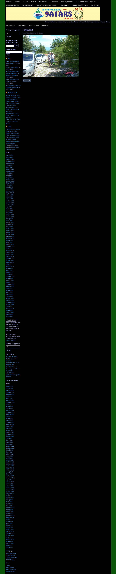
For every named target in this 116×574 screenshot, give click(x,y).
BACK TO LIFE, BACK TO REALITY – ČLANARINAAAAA (12, 365)
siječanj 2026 (10, 159)
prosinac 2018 (10, 246)
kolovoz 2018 (10, 250)
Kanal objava (10, 567)
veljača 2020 (10, 228)
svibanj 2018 (10, 252)
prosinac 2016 (10, 276)
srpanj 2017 (9, 268)
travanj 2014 (9, 314)
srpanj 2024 (9, 175)
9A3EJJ (41, 33)
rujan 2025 (9, 165)
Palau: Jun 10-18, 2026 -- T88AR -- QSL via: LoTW (13, 121)
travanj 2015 (9, 294)
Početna (8, 1)
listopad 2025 (10, 163)
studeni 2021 (10, 205)
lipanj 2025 (9, 167)
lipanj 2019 (9, 242)
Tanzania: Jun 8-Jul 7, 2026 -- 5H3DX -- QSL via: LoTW (12, 115)
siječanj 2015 (10, 300)
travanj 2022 (9, 197)
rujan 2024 (9, 173)
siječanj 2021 (10, 215)
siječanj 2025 (10, 169)
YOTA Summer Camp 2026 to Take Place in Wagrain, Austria (12, 73)
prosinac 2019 (10, 232)
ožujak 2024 (9, 177)
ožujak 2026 (9, 157)
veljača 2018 (10, 254)
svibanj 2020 (10, 222)
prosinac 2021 (10, 203)
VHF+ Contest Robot (12, 67)
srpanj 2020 (9, 219)
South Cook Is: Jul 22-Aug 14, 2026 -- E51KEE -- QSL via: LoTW (13, 103)
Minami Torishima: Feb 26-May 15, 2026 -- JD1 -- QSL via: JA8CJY (13, 97)
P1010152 (28, 30)
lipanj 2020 (9, 221)
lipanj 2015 (9, 292)
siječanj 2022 (10, 201)
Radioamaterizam (27, 5)
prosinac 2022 (10, 191)
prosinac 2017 (10, 258)
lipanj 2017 (9, 270)
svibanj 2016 (10, 280)
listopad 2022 (10, 193)
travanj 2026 (9, 155)
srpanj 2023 (9, 187)
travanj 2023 (9, 189)
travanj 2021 (9, 211)
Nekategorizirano (10, 25)
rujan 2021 (9, 207)
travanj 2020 (9, 224)
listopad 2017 (10, 262)
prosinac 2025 (10, 161)
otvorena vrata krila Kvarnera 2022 (46, 5)
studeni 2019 (10, 234)
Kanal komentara (11, 569)
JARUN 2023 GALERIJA (80, 5)
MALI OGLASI (65, 5)
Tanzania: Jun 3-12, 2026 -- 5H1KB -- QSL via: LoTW (12, 109)
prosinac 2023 (10, 181)
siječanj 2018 (10, 256)
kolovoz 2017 (10, 266)
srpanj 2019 (9, 240)
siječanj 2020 (10, 230)
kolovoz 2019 (10, 238)
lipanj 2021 (9, 209)
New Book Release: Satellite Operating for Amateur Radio (12, 147)
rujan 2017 (9, 264)
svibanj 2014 (10, 312)
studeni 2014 (10, 304)
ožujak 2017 (9, 274)
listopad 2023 (10, 183)
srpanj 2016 (9, 278)
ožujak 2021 (9, 213)
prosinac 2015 (10, 284)
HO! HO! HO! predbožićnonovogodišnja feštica (13, 374)
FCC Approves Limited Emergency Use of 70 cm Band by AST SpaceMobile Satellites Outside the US (12, 139)
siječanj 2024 (10, 179)
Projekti (25, 1)
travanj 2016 (9, 282)
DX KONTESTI (12, 92)
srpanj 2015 (9, 290)
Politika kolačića (10, 340)
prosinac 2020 (10, 217)
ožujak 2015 (9, 296)
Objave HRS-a (22, 25)
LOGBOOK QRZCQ (12, 5)
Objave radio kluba (34, 25)
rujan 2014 (9, 306)
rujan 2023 (9, 185)
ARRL (9, 126)
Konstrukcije (54, 1)
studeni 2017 (10, 260)
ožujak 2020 (9, 227)
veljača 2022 (10, 199)
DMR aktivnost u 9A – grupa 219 (86, 1)
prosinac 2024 (10, 171)
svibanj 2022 (10, 195)
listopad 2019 (10, 236)
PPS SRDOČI (45, 25)
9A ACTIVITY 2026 (11, 357)
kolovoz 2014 (10, 308)
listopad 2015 (10, 286)
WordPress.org (10, 571)
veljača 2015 (10, 298)
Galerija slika (43, 1)
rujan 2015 (9, 288)
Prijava (8, 565)
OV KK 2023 (95, 5)
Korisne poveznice (67, 1)
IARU (9, 58)
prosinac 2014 (10, 302)
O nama (17, 1)
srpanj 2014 (9, 310)
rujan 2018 (9, 248)
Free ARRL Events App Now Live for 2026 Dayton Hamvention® (13, 131)
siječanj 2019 (10, 244)
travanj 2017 (9, 272)
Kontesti (33, 1)
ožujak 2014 (9, 316)
